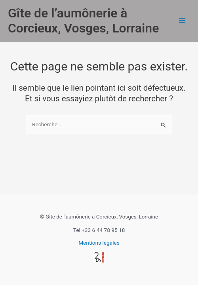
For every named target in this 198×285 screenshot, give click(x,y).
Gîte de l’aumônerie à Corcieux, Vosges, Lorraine (83, 21)
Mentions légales (99, 242)
